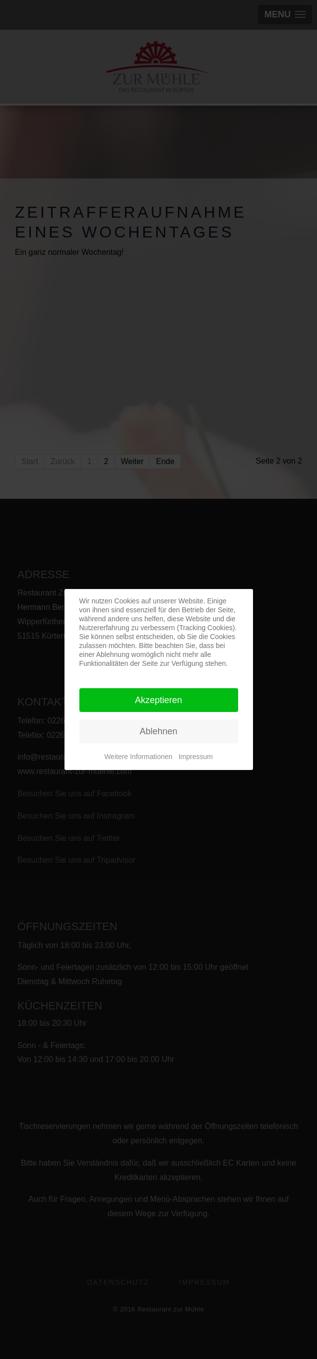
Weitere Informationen (138, 757)
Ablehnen (158, 731)
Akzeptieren (158, 700)
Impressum (196, 757)
